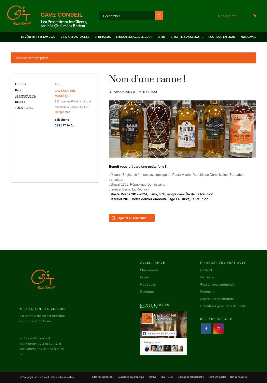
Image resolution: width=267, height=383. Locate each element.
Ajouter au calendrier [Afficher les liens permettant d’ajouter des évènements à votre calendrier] (132, 218)
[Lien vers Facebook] (206, 328)
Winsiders (69, 377)
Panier (145, 277)
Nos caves (148, 284)
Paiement (207, 291)
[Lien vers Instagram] (218, 328)
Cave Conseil (165, 315)
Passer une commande (217, 284)
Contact (206, 270)
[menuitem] (38, 37)
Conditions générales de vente (223, 306)
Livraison (207, 277)
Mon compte (227, 16)
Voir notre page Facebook (159, 333)
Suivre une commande (217, 299)
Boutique (147, 291)
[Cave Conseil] (19, 16)
